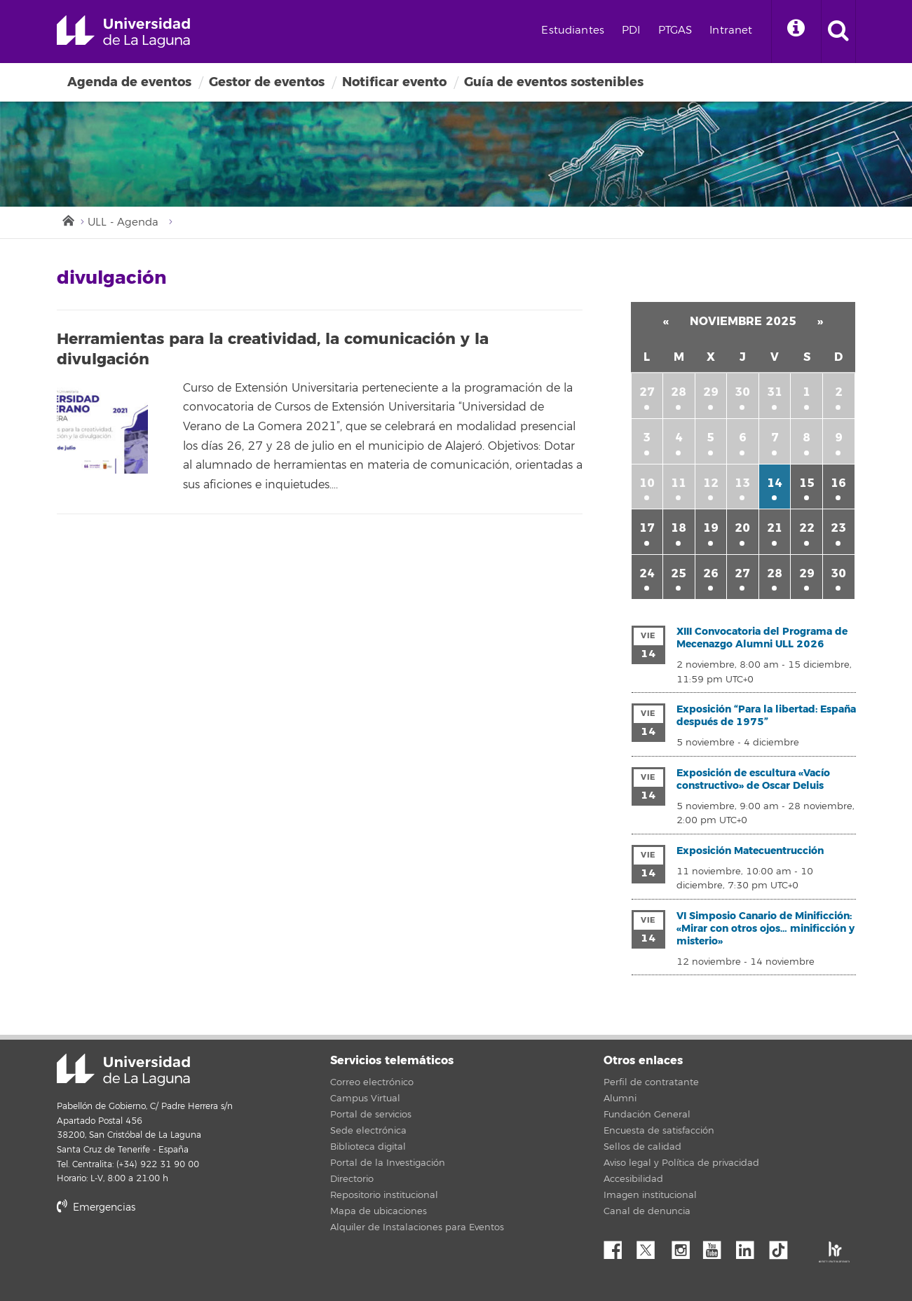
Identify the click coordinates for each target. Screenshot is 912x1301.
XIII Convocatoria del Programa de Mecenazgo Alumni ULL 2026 (762, 638)
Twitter (651, 1246)
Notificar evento (394, 82)
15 (807, 483)
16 (838, 483)
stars (162, 1255)
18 (678, 528)
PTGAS (675, 30)
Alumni (620, 1098)
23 (838, 528)
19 (711, 528)
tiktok (783, 1246)
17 (647, 528)
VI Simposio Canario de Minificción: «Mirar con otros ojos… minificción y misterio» (765, 928)
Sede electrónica (368, 1130)
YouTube (717, 1246)
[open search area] (838, 31)
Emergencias (96, 1207)
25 (678, 573)
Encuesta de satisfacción (659, 1130)
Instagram (684, 1246)
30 (742, 392)
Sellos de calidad (642, 1146)
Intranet (730, 30)
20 (742, 528)
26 (711, 573)
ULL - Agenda (123, 222)
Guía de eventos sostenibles (554, 82)
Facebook (618, 1246)
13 (742, 483)
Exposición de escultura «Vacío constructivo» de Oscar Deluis (753, 779)
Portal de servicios (370, 1114)
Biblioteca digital (368, 1146)
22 (807, 528)
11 (678, 483)
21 (774, 528)
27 (647, 392)
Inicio (67, 219)
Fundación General (647, 1114)
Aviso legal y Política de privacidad (681, 1163)
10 (647, 483)
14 (774, 483)
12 (711, 483)
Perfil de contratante (651, 1082)
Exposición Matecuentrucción (750, 851)
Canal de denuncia (647, 1211)
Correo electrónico (372, 1082)
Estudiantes (572, 30)
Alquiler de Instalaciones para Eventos (417, 1227)
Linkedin (750, 1246)
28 (678, 392)
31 (774, 392)
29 (711, 392)
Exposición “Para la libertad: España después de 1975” (766, 716)
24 (647, 573)
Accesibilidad (633, 1179)
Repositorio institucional (384, 1195)
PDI (631, 30)
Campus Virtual (365, 1098)
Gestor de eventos (267, 82)
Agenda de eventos (129, 82)
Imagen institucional (650, 1195)
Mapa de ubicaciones (378, 1211)
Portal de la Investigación (387, 1163)
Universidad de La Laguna (123, 31)
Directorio (352, 1179)
